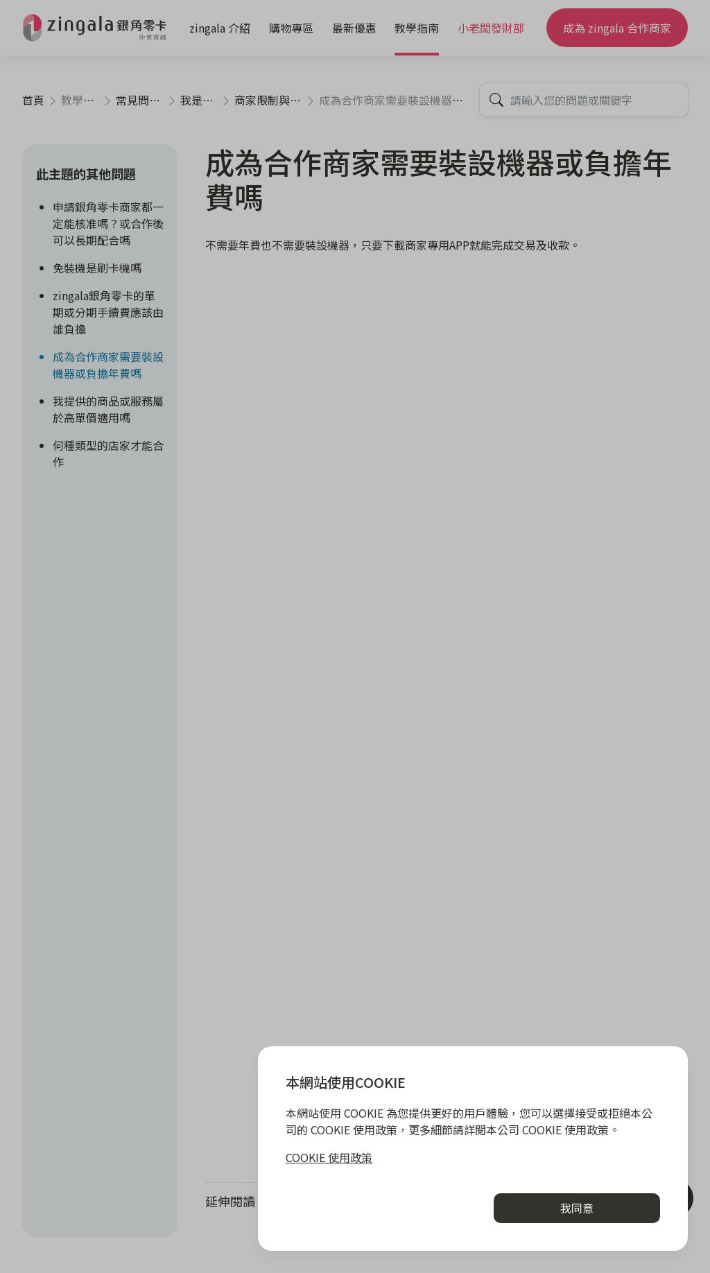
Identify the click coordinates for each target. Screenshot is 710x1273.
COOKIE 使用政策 (329, 1157)
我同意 (577, 1208)
